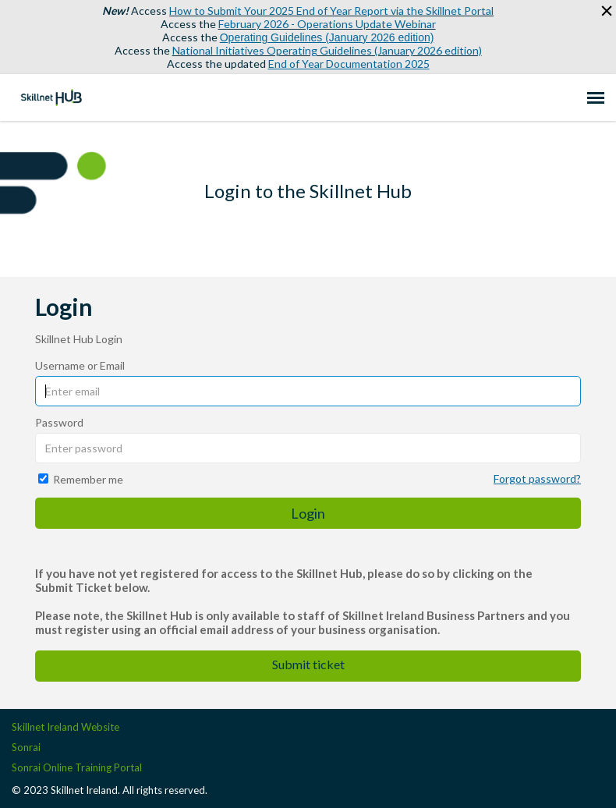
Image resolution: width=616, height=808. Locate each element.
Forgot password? (537, 478)
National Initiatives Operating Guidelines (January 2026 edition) (327, 50)
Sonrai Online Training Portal (77, 767)
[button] (602, 11)
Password (59, 422)
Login (308, 513)
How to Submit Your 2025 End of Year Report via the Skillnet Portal (331, 10)
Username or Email (80, 365)
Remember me (88, 479)
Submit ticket (308, 664)
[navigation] (595, 97)
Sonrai (26, 747)
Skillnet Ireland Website (65, 727)
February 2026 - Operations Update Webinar (327, 23)
